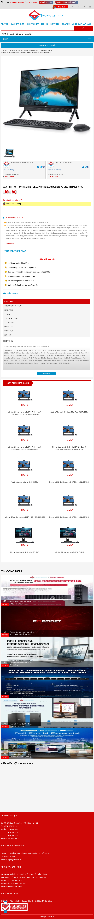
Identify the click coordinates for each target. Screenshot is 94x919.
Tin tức (4, 24)
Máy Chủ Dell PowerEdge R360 (21, 693)
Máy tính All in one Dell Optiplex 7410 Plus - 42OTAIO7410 (69, 412)
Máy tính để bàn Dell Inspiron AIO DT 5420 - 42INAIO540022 (25, 517)
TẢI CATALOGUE (11, 318)
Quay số (66, 24)
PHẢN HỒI (8, 331)
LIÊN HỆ (7, 335)
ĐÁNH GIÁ (8, 327)
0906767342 (54, 176)
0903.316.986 (9, 176)
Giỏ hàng (9, 34)
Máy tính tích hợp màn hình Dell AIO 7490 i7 (24, 552)
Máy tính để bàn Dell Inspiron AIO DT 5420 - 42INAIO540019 (69, 517)
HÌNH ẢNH (8, 310)
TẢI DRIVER (9, 323)
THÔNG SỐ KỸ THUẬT (13, 306)
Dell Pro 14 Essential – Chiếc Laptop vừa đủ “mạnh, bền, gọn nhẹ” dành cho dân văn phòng (21, 757)
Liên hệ (44, 24)
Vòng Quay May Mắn (81, 24)
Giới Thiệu (54, 24)
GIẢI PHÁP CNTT (17, 24)
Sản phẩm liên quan (18, 383)
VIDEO (7, 314)
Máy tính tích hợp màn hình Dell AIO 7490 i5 (69, 552)
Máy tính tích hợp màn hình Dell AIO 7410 (24, 482)
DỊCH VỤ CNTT (33, 24)
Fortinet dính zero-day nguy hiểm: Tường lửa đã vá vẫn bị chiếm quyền (22, 634)
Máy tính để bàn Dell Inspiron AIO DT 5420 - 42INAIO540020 (69, 482)
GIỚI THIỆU (8, 302)
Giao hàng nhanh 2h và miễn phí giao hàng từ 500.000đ (29, 272)
